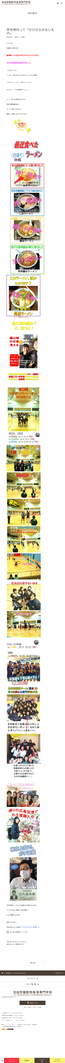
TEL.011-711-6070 (17, 1018)
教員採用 (20, 1024)
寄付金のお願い (27, 1024)
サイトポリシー (12, 1024)
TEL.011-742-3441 (18, 1015)
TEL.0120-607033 (17, 1013)
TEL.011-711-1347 (20, 1020)
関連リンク (4, 1024)
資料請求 (26, 1060)
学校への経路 (27, 1007)
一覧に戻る (37, 963)
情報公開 (34, 1024)
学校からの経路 (37, 1007)
